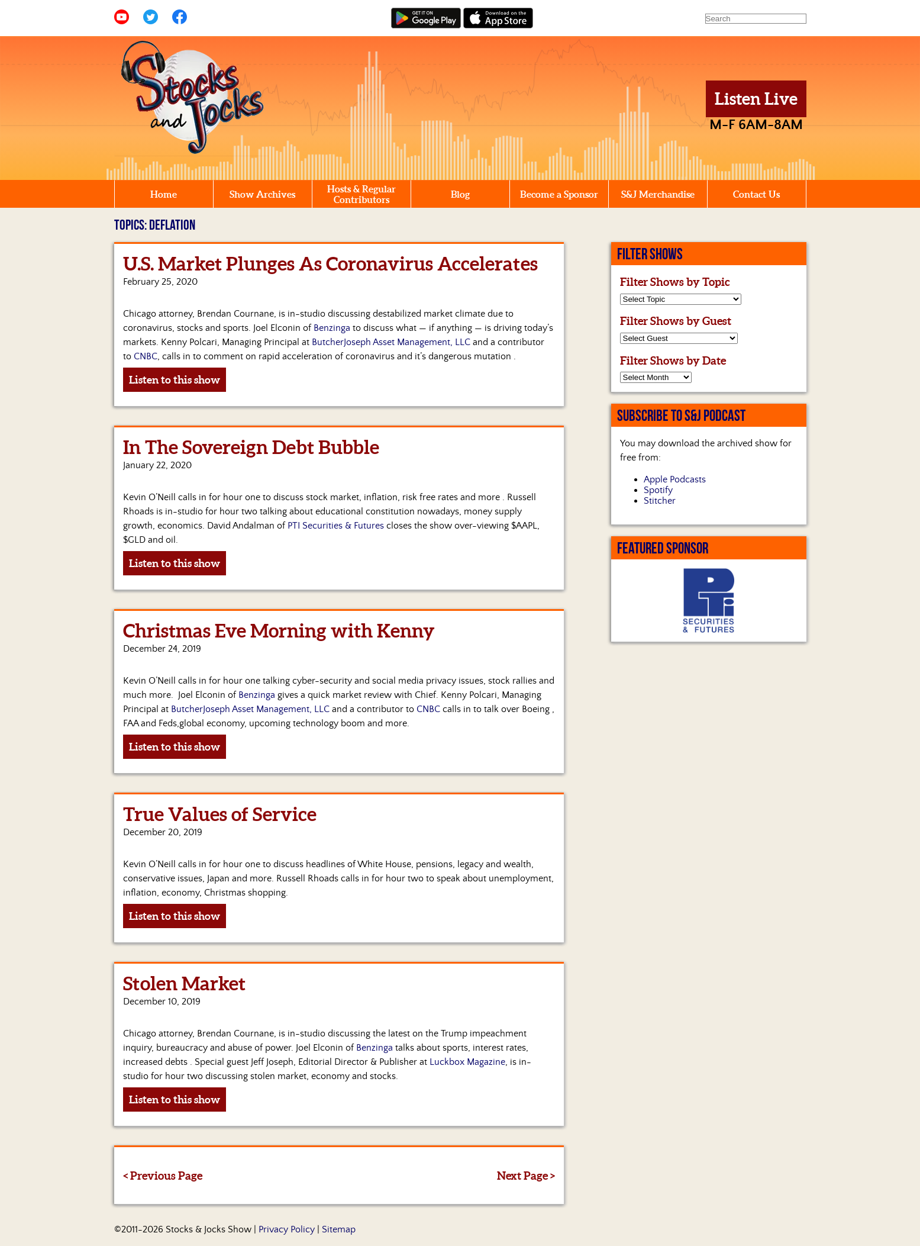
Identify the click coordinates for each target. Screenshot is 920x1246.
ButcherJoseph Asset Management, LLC (391, 342)
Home (163, 194)
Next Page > (526, 1175)
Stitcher (660, 500)
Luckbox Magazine (467, 1062)
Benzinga (332, 328)
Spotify (658, 490)
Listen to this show (174, 380)
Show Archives (262, 194)
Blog (460, 194)
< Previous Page (162, 1175)
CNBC (145, 356)
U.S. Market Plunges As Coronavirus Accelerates (330, 263)
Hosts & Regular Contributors (361, 194)
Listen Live (756, 98)
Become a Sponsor (559, 194)
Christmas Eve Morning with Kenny (279, 630)
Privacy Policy (287, 1229)
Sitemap (339, 1229)
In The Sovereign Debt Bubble (251, 447)
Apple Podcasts (675, 479)
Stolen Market (184, 983)
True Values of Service (220, 814)
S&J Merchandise (658, 194)
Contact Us (756, 194)
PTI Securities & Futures (336, 525)
